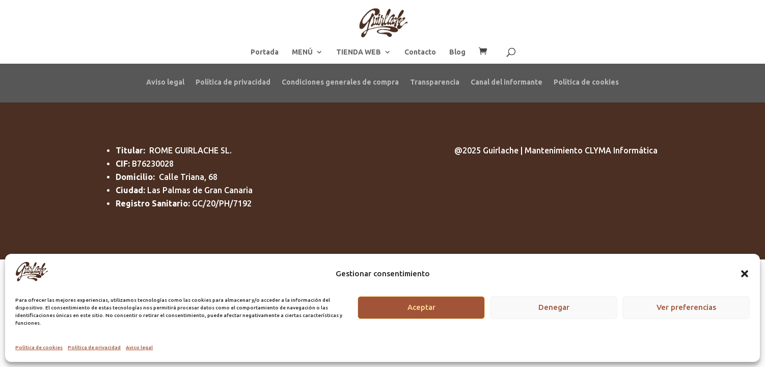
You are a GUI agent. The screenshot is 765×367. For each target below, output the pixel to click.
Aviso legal (139, 347)
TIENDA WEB (358, 52)
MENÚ (302, 52)
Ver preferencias (686, 307)
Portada (265, 52)
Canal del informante (506, 82)
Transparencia (434, 82)
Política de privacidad (94, 347)
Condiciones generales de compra (340, 82)
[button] (745, 274)
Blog (457, 52)
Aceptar (421, 307)
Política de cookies (39, 347)
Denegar (553, 307)
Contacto (420, 52)
